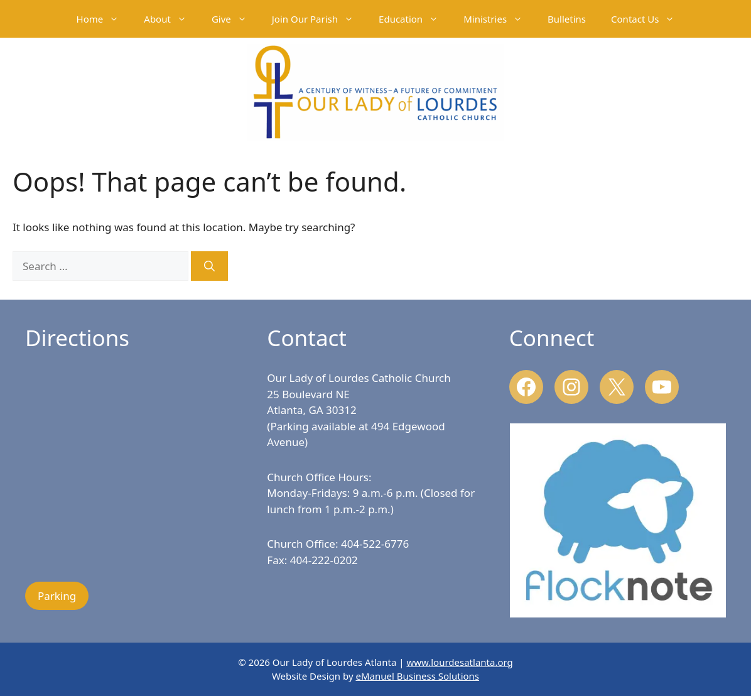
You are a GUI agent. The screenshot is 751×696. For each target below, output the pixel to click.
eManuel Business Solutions (417, 676)
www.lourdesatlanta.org (459, 662)
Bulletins (567, 19)
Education (415, 19)
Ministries (499, 19)
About (171, 19)
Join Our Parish (319, 19)
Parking (57, 596)
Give (235, 19)
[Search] (209, 266)
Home (104, 19)
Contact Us (649, 19)
